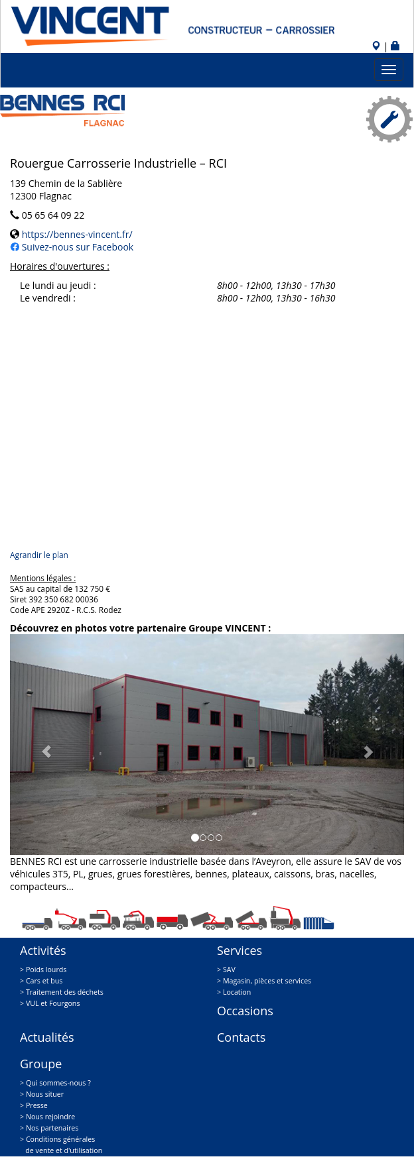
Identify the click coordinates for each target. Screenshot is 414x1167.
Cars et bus (44, 980)
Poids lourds (46, 969)
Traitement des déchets (65, 992)
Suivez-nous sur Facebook (76, 247)
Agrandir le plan (39, 554)
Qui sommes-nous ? (58, 1082)
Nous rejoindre (50, 1116)
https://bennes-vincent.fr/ (76, 234)
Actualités (47, 1037)
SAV (229, 969)
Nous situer (45, 1094)
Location (237, 992)
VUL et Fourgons (53, 1003)
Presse (37, 1105)
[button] (39, 745)
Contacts (241, 1037)
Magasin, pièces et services (267, 980)
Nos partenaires (52, 1128)
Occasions (245, 1011)
